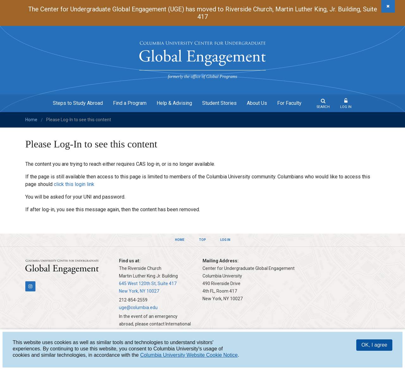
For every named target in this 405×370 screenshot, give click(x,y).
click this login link (74, 184)
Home (31, 119)
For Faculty (289, 103)
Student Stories (219, 103)
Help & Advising (174, 103)
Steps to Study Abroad (78, 103)
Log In (346, 107)
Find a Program (129, 103)
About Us (257, 103)
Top (202, 240)
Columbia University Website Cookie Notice (189, 355)
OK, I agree (374, 345)
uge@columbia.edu (138, 307)
